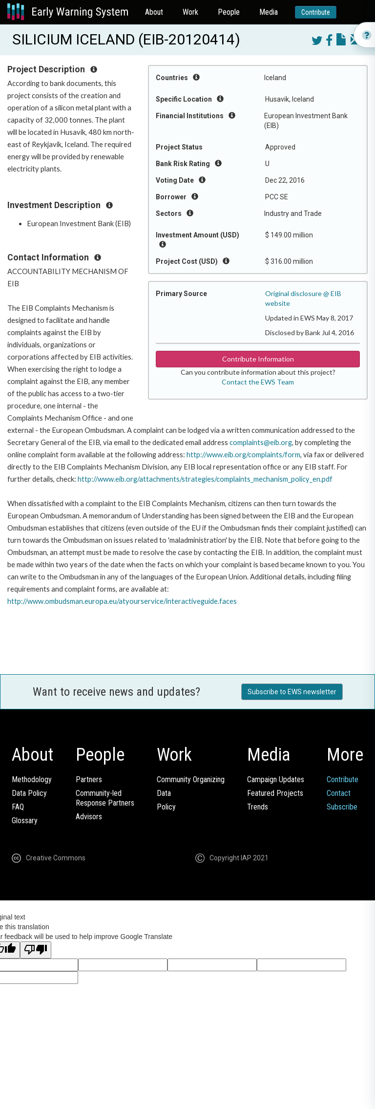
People (229, 12)
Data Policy (29, 793)
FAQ (18, 806)
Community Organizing (191, 779)
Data (164, 793)
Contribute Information (258, 359)
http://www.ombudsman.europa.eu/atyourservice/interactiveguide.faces (122, 601)
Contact (339, 793)
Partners (89, 779)
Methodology (32, 779)
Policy (166, 806)
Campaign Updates (275, 779)
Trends (257, 806)
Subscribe (342, 806)
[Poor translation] (35, 950)
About (154, 12)
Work (190, 12)
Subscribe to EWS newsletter (292, 692)
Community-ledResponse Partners (105, 798)
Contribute (315, 12)
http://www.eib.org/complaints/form (243, 454)
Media (268, 12)
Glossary (25, 820)
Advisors (89, 816)
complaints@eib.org (260, 442)
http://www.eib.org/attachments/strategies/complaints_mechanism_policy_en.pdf (205, 479)
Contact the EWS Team (258, 382)
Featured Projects (275, 793)
